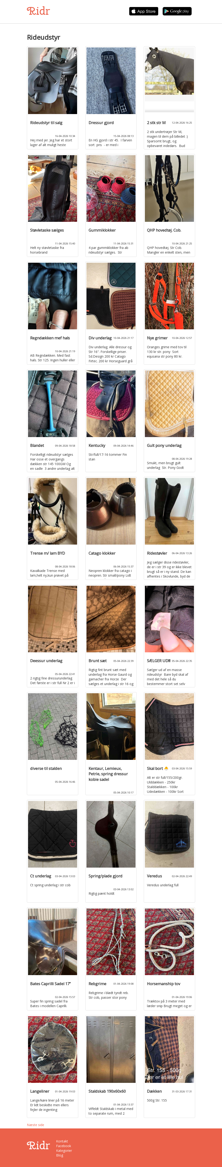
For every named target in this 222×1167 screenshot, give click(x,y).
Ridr (38, 11)
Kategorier (64, 1150)
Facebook (63, 1146)
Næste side (35, 1125)
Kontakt (62, 1141)
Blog (59, 1155)
